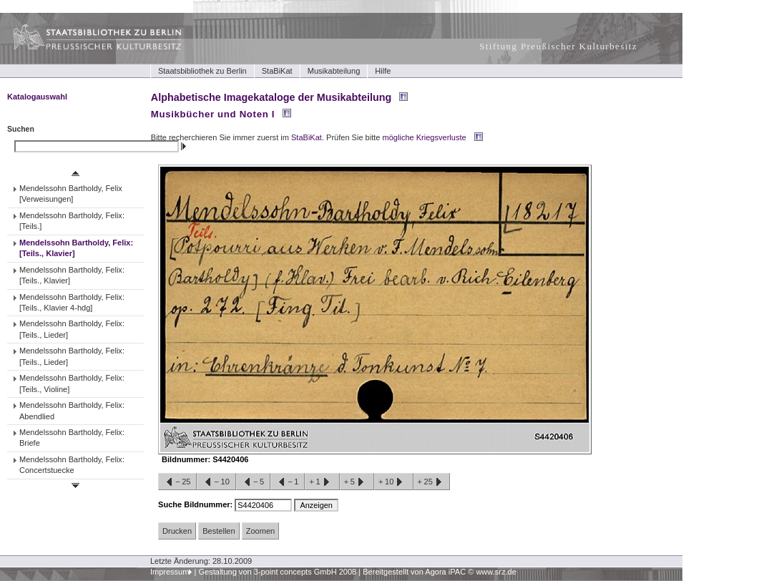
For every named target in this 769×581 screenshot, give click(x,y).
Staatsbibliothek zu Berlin (202, 71)
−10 (216, 482)
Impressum (170, 571)
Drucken (177, 531)
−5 (253, 482)
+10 (393, 482)
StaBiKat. (307, 137)
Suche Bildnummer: (196, 504)
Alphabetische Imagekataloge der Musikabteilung (271, 97)
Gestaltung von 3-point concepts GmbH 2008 (277, 571)
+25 (432, 482)
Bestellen (218, 531)
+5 (357, 482)
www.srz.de (496, 571)
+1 (322, 482)
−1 (287, 482)
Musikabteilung (334, 71)
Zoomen (260, 531)
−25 (177, 482)
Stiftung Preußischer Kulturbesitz (558, 46)
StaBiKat (277, 71)
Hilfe (383, 71)
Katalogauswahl (37, 96)
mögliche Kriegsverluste (424, 137)
